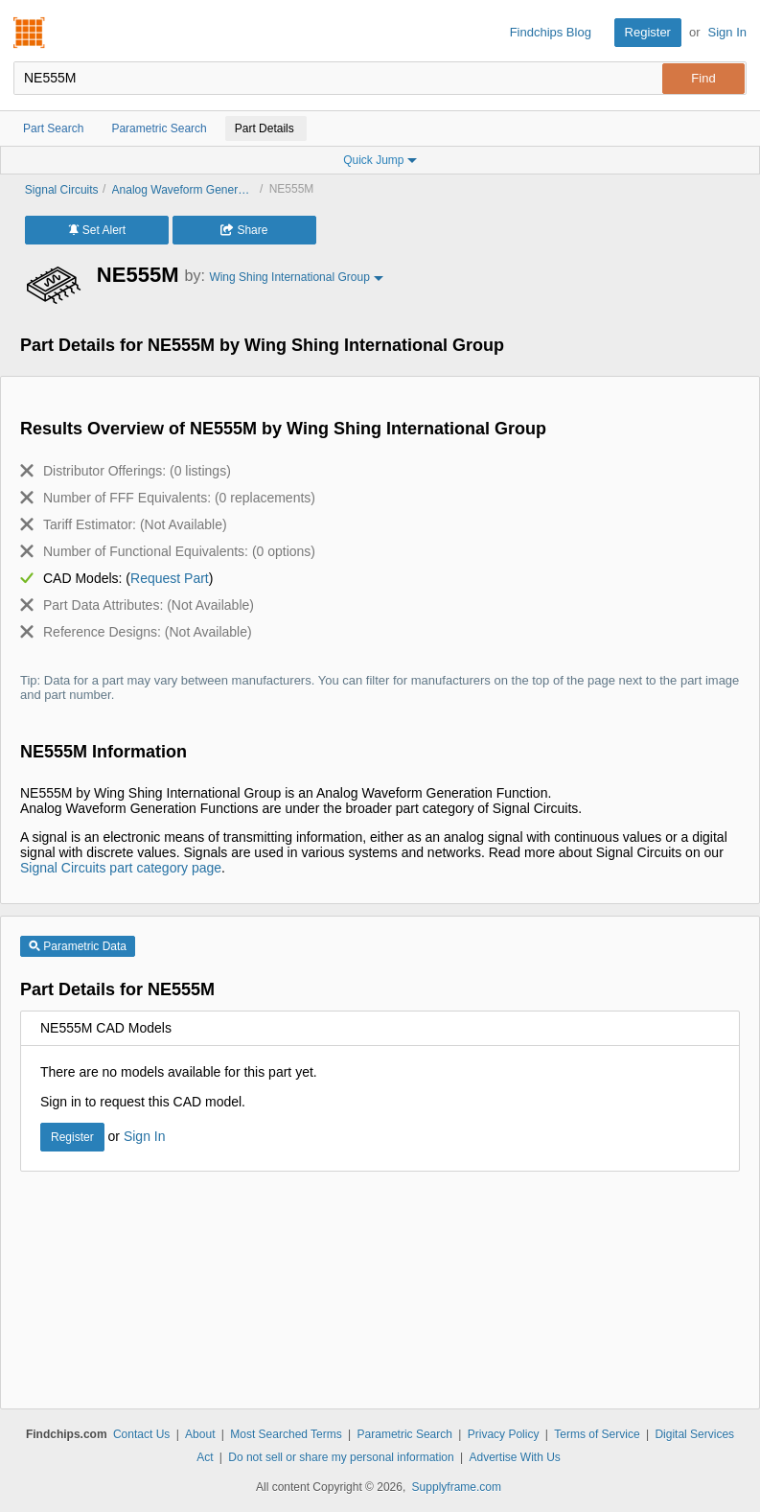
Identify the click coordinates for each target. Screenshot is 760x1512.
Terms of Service (596, 1434)
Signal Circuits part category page (120, 867)
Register (648, 32)
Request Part (169, 578)
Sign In (727, 32)
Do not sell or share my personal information (340, 1457)
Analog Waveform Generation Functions (184, 190)
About (200, 1434)
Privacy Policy (504, 1434)
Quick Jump (380, 160)
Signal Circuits (62, 190)
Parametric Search (404, 1434)
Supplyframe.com (456, 1487)
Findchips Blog (550, 32)
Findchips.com (29, 32)
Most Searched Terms (286, 1434)
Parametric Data (78, 946)
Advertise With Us (515, 1457)
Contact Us (141, 1434)
